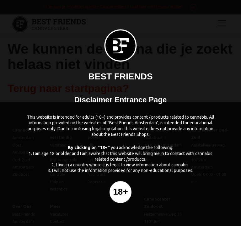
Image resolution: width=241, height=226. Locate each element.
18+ (120, 191)
